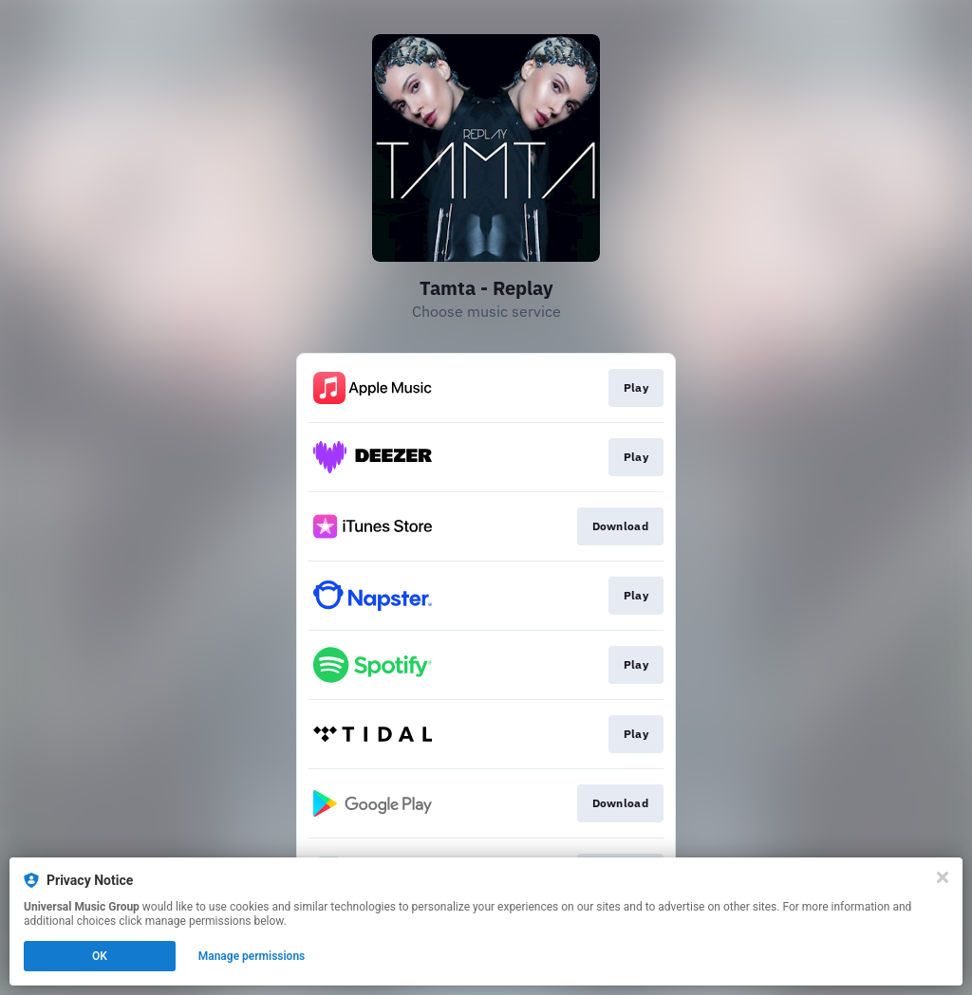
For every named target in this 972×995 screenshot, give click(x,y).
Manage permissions (252, 956)
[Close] (942, 877)
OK (99, 956)
